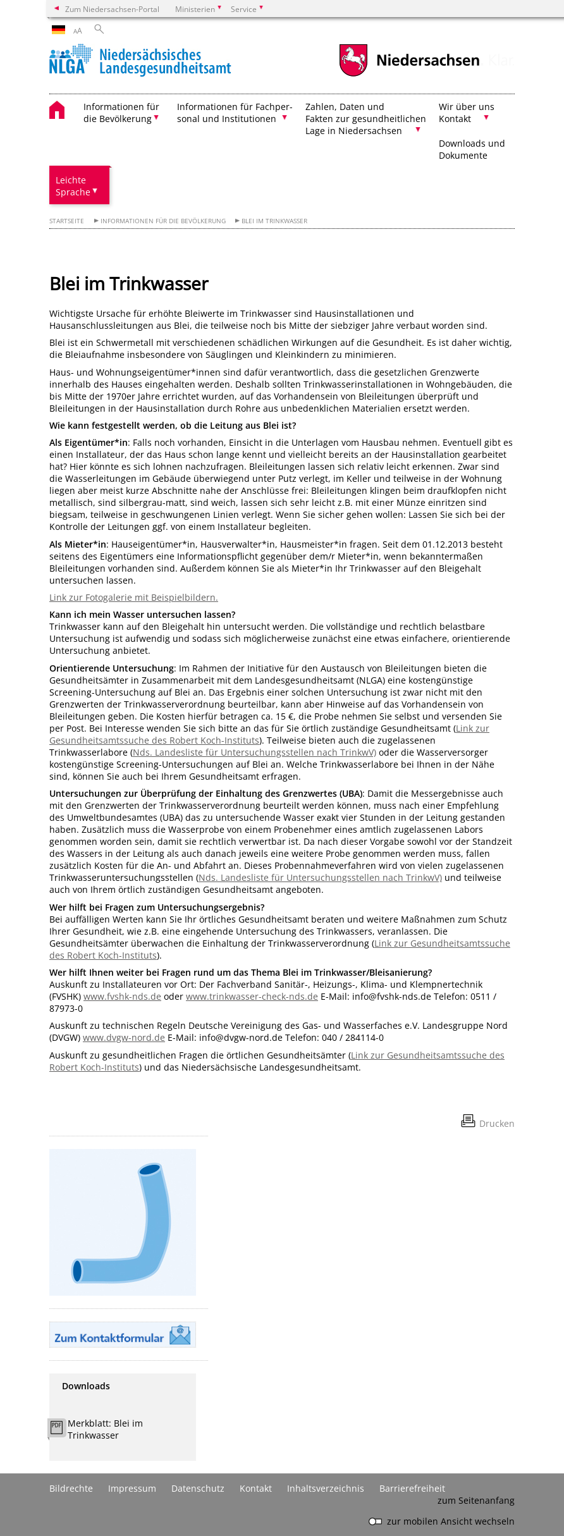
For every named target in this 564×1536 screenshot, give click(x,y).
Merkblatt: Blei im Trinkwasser (105, 1429)
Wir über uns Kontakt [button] (466, 113)
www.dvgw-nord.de (124, 1037)
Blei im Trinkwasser (274, 221)
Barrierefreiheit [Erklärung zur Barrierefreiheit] (412, 1488)
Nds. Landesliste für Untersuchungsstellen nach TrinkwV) (254, 752)
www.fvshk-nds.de (122, 996)
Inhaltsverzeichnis (325, 1488)
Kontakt (256, 1488)
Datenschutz (197, 1488)
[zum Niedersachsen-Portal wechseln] (409, 75)
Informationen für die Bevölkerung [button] (121, 113)
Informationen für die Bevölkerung (163, 221)
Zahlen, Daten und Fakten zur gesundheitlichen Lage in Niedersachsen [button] (365, 119)
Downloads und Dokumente (472, 149)
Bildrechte (71, 1488)
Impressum (132, 1488)
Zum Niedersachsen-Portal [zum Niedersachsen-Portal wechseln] (112, 9)
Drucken (497, 1123)
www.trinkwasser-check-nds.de (252, 996)
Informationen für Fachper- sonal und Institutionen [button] (235, 113)
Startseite (66, 221)
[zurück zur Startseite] (140, 62)
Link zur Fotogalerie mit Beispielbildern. (133, 597)
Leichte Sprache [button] (73, 186)
